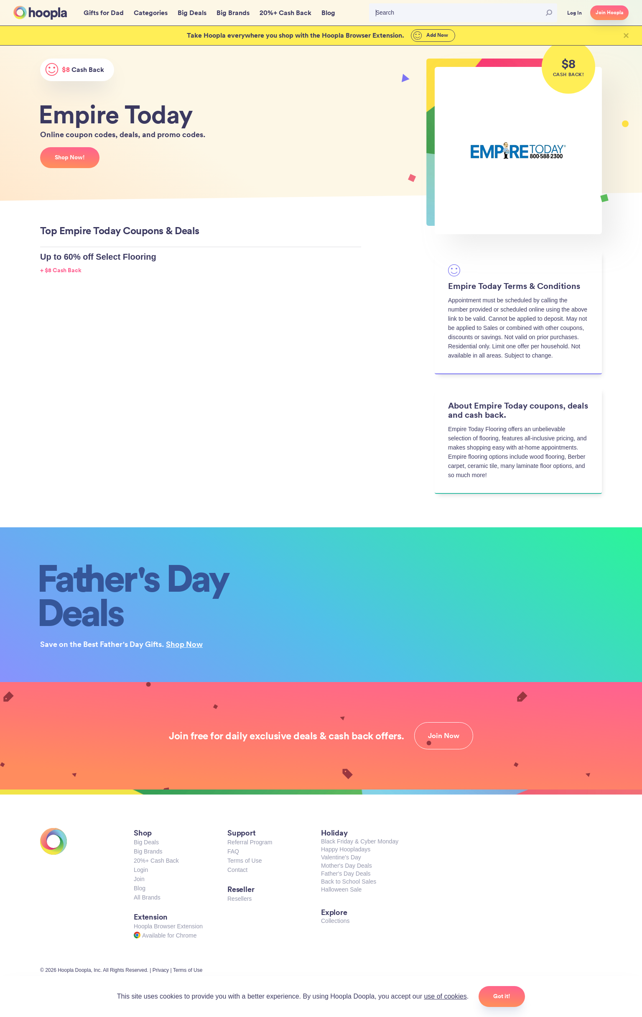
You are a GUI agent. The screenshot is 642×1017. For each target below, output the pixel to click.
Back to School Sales (348, 881)
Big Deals (146, 842)
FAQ (233, 851)
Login (141, 869)
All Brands (147, 897)
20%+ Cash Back (156, 860)
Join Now (443, 735)
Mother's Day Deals (346, 865)
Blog (139, 888)
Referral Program (249, 842)
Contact (237, 869)
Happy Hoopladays (345, 849)
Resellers (239, 898)
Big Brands (148, 851)
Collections (335, 920)
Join (139, 879)
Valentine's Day (341, 857)
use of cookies (445, 996)
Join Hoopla (609, 12)
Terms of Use (244, 860)
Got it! (501, 996)
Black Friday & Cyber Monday (359, 841)
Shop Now (184, 644)
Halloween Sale (341, 889)
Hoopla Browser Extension (168, 926)
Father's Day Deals (346, 873)
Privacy (161, 970)
